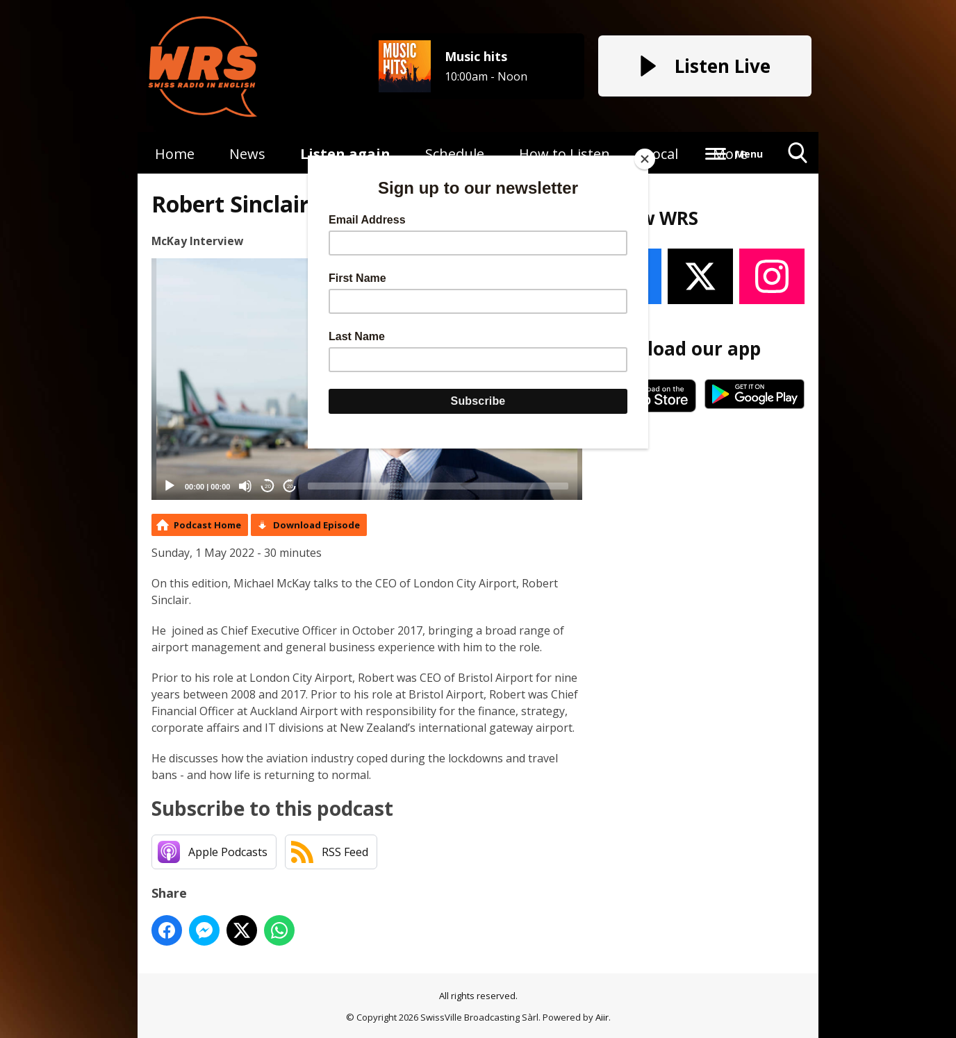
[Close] (644, 159)
